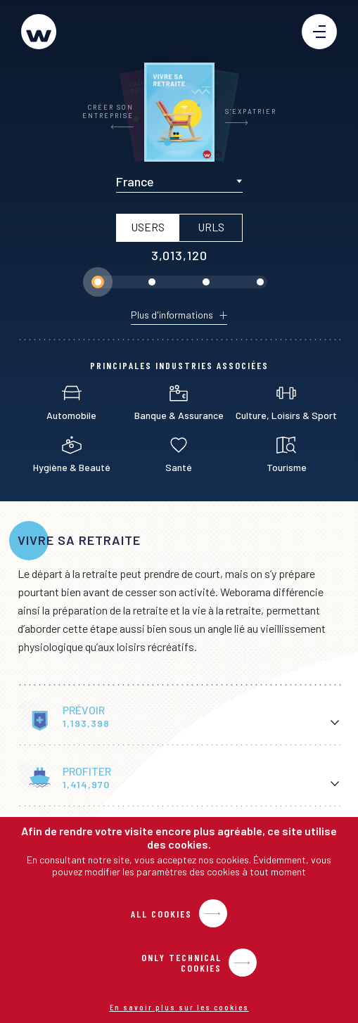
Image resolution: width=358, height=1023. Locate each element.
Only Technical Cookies (181, 962)
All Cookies (161, 914)
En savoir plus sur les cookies (179, 1007)
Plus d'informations (172, 315)
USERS (147, 226)
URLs (210, 226)
